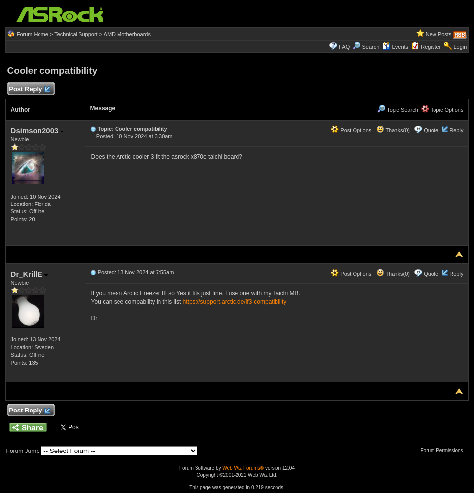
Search (370, 47)
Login (460, 47)
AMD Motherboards (127, 34)
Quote (431, 130)
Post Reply (29, 89)
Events (395, 47)
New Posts (439, 34)
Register (431, 47)
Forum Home (32, 34)
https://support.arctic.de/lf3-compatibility (235, 301)
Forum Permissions (444, 450)
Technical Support (75, 34)
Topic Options (442, 110)
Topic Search (397, 110)
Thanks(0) (393, 130)
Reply (456, 130)
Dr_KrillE (29, 274)
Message (103, 108)
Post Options (351, 130)
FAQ (344, 47)
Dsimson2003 (37, 130)
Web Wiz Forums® (243, 468)
